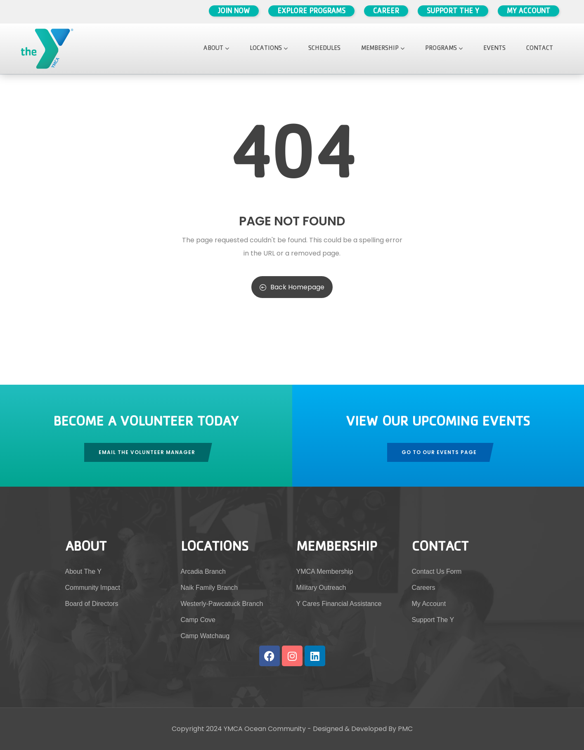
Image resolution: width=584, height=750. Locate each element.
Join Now (234, 12)
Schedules (324, 48)
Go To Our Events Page (439, 452)
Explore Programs (311, 12)
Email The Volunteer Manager (147, 452)
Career (386, 12)
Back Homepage (292, 287)
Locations (269, 48)
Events (494, 48)
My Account (528, 12)
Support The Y (453, 12)
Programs (444, 48)
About (216, 48)
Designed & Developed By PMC (363, 728)
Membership (382, 48)
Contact (539, 48)
